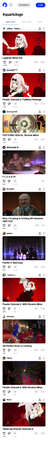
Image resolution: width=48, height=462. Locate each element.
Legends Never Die (12, 57)
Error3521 (10, 189)
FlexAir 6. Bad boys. (13, 262)
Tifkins (9, 358)
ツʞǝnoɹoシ (11, 275)
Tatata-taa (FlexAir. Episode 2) (18, 429)
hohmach (10, 316)
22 (42, 62)
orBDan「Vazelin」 (14, 29)
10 (42, 267)
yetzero (9, 233)
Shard (9, 400)
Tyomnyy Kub (12, 112)
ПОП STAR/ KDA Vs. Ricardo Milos (21, 135)
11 (42, 103)
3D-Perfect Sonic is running (17, 345)
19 (42, 308)
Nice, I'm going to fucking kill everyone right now (23, 220)
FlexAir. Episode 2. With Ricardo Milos (22, 304)
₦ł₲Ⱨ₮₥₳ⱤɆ (11, 147)
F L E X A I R (9, 176)
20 (42, 139)
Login (40, 5)
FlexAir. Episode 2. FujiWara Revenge (22, 99)
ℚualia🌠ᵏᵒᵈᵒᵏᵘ (12, 70)
